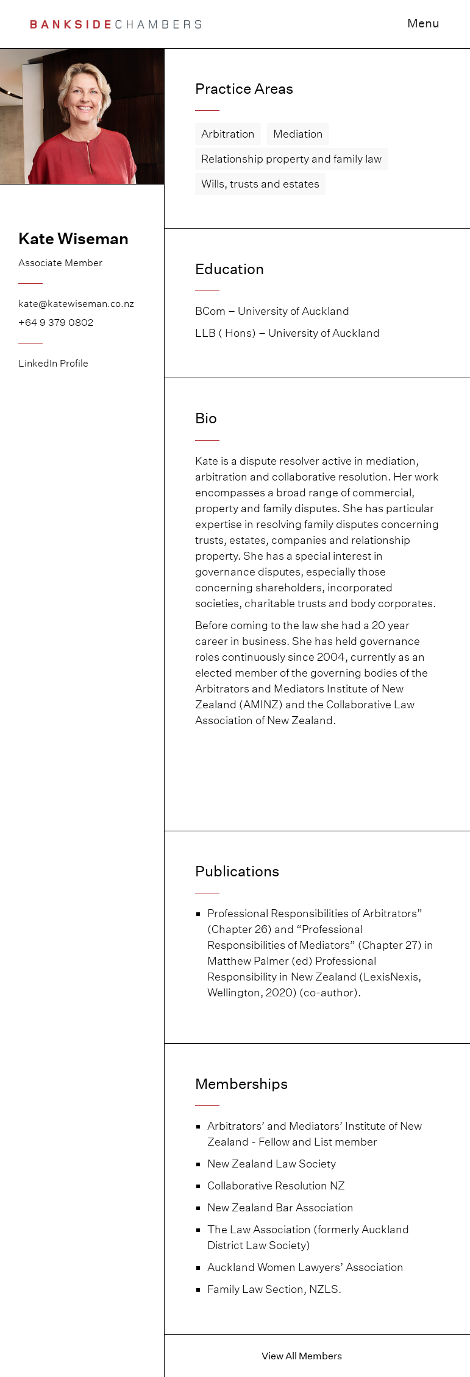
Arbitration (228, 133)
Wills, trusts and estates (260, 183)
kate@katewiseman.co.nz (76, 303)
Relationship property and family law (291, 158)
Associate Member (60, 263)
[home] (115, 24)
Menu (423, 23)
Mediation (298, 133)
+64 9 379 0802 (55, 322)
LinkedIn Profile (53, 363)
